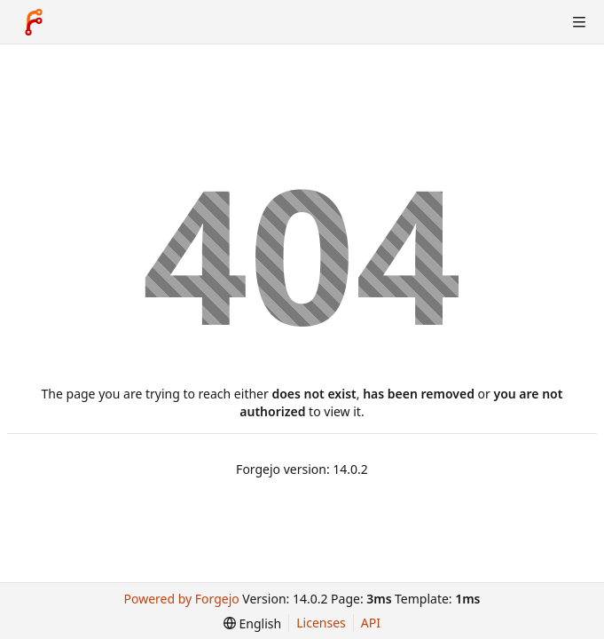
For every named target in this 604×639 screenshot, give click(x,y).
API (370, 622)
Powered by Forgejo (181, 598)
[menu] (252, 623)
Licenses (321, 622)
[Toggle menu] (579, 22)
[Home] (34, 22)
